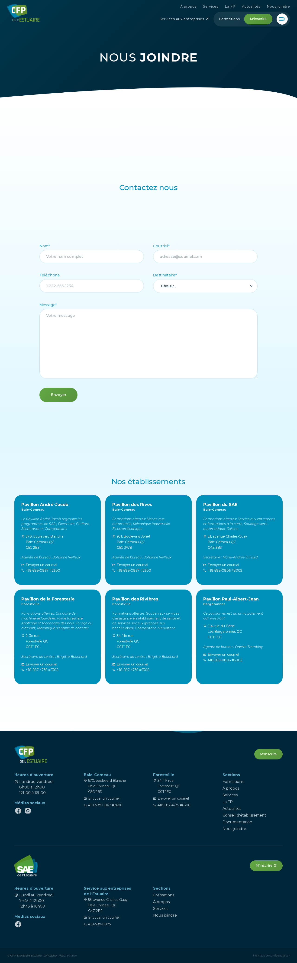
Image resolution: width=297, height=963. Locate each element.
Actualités (256, 6)
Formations (233, 781)
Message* (42, 304)
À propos (193, 6)
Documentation (237, 822)
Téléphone (44, 272)
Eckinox (72, 955)
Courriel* (162, 242)
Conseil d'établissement (244, 815)
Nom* (39, 242)
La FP (235, 6)
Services (215, 6)
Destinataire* (166, 272)
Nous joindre (283, 6)
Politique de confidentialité (270, 955)
